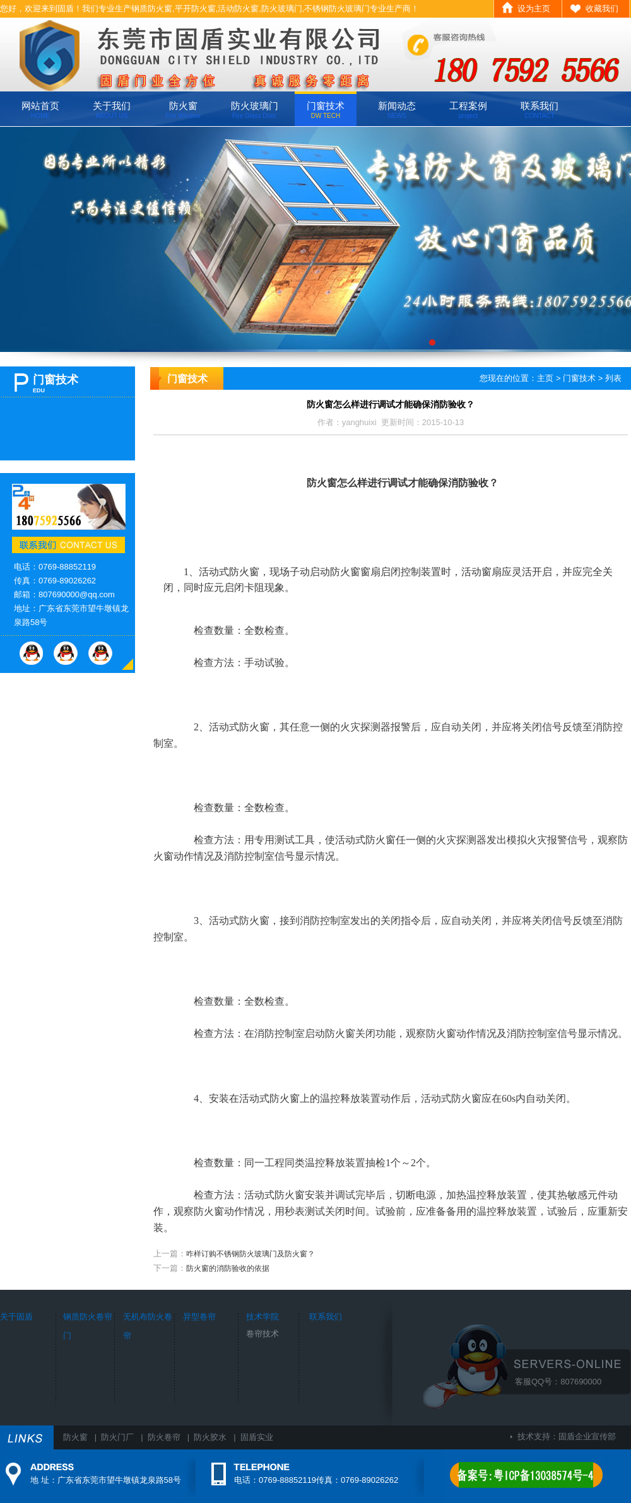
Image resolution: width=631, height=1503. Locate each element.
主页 (545, 378)
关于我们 (112, 109)
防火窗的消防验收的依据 (227, 1268)
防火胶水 (210, 1437)
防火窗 (183, 109)
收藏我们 (602, 8)
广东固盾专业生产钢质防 (315, 239)
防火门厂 (117, 1437)
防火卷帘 (164, 1437)
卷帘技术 (262, 1333)
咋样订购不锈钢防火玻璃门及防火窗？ (250, 1253)
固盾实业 (256, 1437)
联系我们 (539, 109)
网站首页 (40, 109)
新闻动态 (397, 109)
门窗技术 (326, 109)
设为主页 (533, 8)
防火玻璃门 (254, 109)
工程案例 (468, 109)
